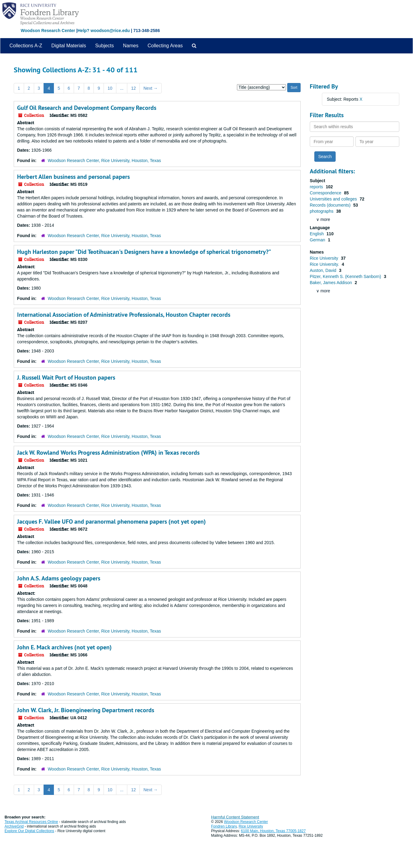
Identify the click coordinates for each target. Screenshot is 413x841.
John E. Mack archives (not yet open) (64, 647)
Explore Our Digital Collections (29, 831)
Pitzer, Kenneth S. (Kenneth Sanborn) (346, 276)
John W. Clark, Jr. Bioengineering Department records (85, 710)
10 (110, 88)
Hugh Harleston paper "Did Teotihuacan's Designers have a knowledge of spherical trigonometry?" (144, 252)
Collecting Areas (165, 45)
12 (133, 88)
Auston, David (323, 270)
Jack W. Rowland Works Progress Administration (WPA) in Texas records (108, 453)
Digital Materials (68, 45)
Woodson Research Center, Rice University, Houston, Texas (104, 160)
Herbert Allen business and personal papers (73, 177)
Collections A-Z (25, 45)
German (318, 239)
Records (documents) (331, 205)
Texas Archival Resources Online (31, 822)
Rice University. (325, 264)
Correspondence (326, 192)
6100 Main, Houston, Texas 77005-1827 (273, 831)
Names (131, 45)
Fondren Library (224, 826)
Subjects (104, 45)
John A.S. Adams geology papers (58, 578)
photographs (322, 211)
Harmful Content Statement (235, 817)
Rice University (324, 258)
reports (317, 186)
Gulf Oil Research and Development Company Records (86, 108)
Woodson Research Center (48, 30)
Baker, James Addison (331, 282)
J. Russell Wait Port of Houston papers (66, 377)
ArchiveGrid (14, 826)
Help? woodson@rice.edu (103, 30)
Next (150, 88)
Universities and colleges (334, 199)
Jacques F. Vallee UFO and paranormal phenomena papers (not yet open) (111, 521)
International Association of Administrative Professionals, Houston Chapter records (123, 315)
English (317, 233)
